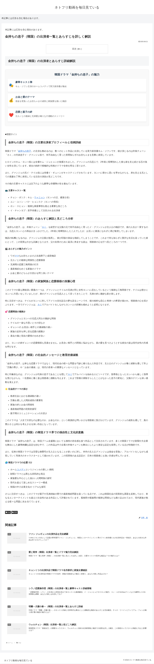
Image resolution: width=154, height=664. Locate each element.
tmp (8, 512)
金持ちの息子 (24, 151)
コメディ (21, 469)
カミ (44, 227)
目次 (74, 49)
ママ (17, 256)
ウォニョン (39, 197)
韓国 (14, 512)
